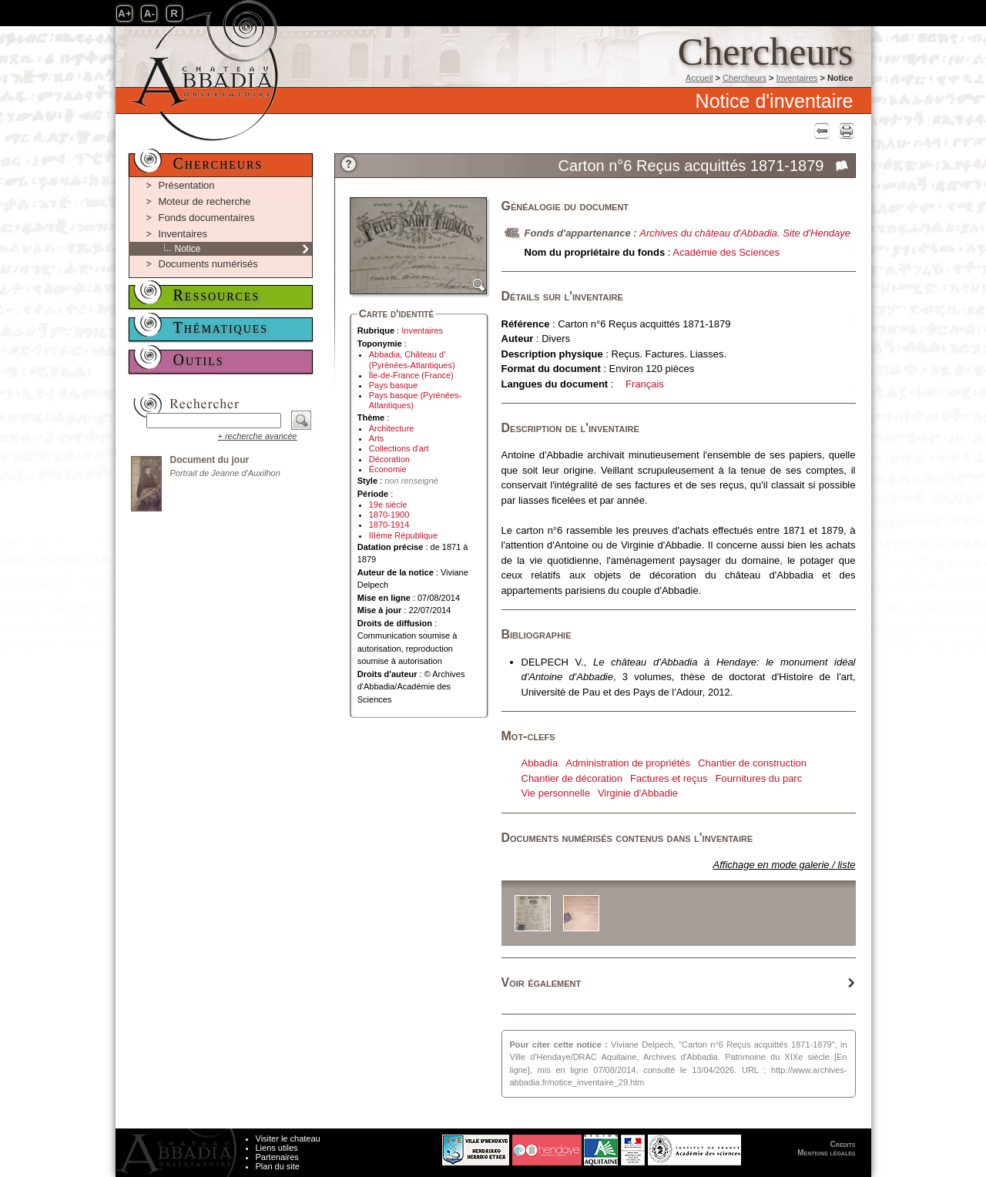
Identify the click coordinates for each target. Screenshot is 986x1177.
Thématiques (221, 327)
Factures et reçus (668, 778)
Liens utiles (277, 1147)
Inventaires (797, 77)
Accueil (699, 77)
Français (644, 384)
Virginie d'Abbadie (638, 793)
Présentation (187, 185)
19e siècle (388, 504)
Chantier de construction (752, 763)
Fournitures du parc (758, 778)
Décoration (389, 459)
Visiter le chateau (288, 1138)
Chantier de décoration (572, 778)
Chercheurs (744, 77)
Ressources (216, 295)
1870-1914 (389, 524)
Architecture (391, 428)
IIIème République (403, 535)
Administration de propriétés (627, 763)
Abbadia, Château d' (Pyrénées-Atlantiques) (412, 359)
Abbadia (540, 763)
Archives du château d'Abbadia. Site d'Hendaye (744, 233)
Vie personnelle (556, 793)
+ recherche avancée (257, 436)
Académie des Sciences (726, 252)
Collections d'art (399, 448)
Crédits (843, 1144)
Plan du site (278, 1166)
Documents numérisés (208, 264)
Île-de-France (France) (411, 375)
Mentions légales (826, 1152)
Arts (376, 438)
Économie (388, 469)
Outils (198, 359)
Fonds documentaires (207, 217)
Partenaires (277, 1157)
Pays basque (393, 385)
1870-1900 (389, 514)
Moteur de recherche (205, 201)
